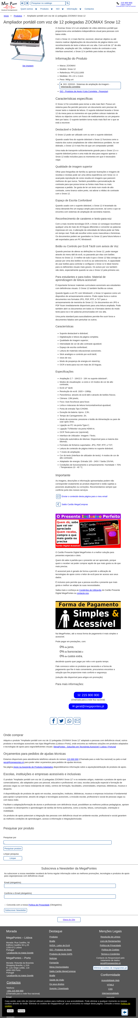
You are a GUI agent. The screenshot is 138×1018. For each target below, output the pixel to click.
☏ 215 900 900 (88, 695)
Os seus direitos (56, 984)
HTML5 (110, 985)
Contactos (89, 9)
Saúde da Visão (56, 980)
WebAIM (110, 997)
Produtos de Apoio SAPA (60, 954)
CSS (110, 989)
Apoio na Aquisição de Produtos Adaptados (33, 767)
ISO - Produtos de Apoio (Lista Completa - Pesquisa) (84, 91)
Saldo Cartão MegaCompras (62, 971)
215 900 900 (72, 759)
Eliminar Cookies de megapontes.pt (110, 968)
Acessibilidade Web (110, 980)
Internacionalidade (110, 993)
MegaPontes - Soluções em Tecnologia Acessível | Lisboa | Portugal (85, 747)
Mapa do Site (69, 919)
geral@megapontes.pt (13, 762)
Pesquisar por (9, 837)
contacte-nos (83, 593)
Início (6, 16)
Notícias (53, 958)
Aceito (10, 1011)
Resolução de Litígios (110, 937)
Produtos (44, 9)
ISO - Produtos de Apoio (60, 949)
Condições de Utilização (90, 590)
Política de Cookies (110, 949)
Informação (72, 9)
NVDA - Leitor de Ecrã (59, 945)
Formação (54, 962)
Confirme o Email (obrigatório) (60, 895)
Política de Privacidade (39, 905)
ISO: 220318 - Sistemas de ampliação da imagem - (85, 85)
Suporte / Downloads (59, 988)
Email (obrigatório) (60, 884)
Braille (52, 941)
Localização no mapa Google (20, 953)
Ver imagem (27, 66)
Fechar (21, 1011)
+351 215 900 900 (15, 991)
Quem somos (27, 9)
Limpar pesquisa (11, 854)
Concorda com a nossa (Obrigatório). (33, 905)
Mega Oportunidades (59, 967)
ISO (58, 9)
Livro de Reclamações (110, 941)
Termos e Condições (110, 954)
